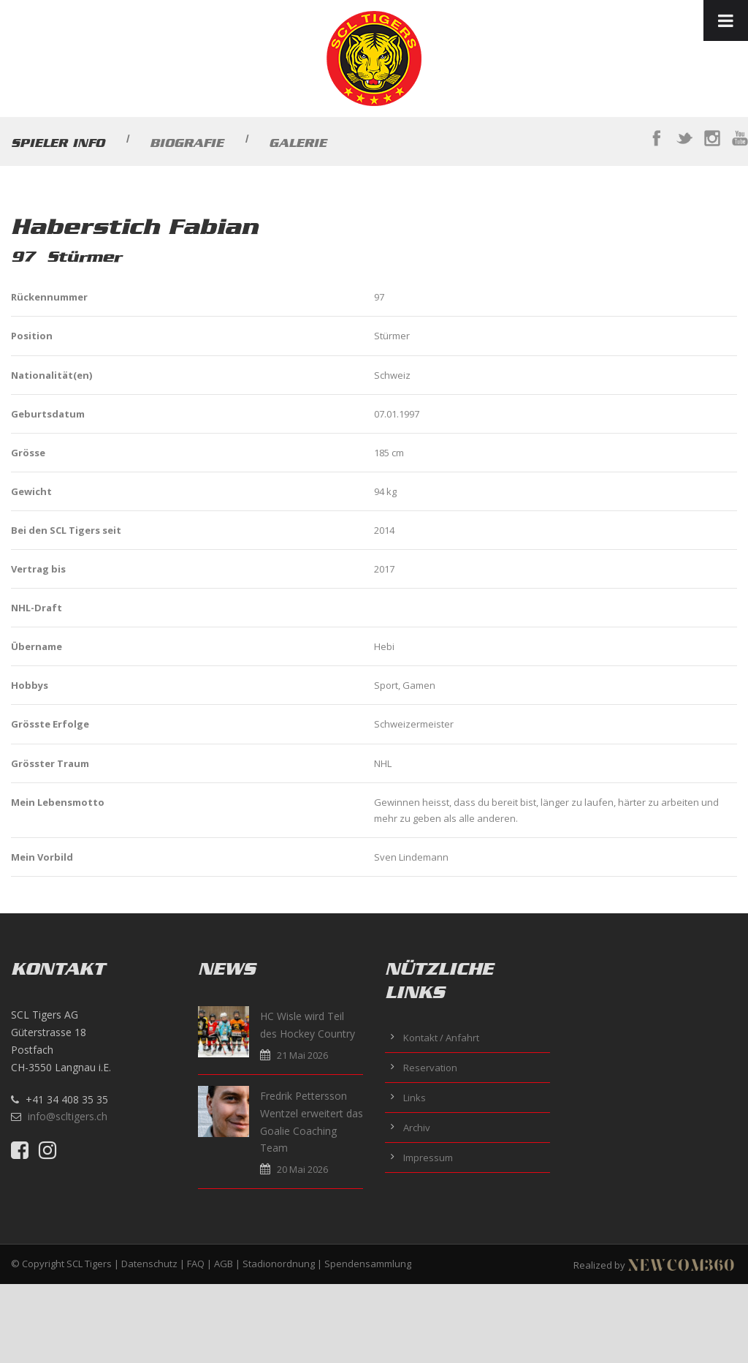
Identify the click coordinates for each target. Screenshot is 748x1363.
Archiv (416, 1127)
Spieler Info (57, 143)
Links (414, 1097)
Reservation (430, 1067)
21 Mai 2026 (302, 1055)
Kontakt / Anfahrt (441, 1037)
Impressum (428, 1157)
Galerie (298, 143)
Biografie (187, 143)
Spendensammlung (367, 1263)
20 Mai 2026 (302, 1169)
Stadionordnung (279, 1263)
